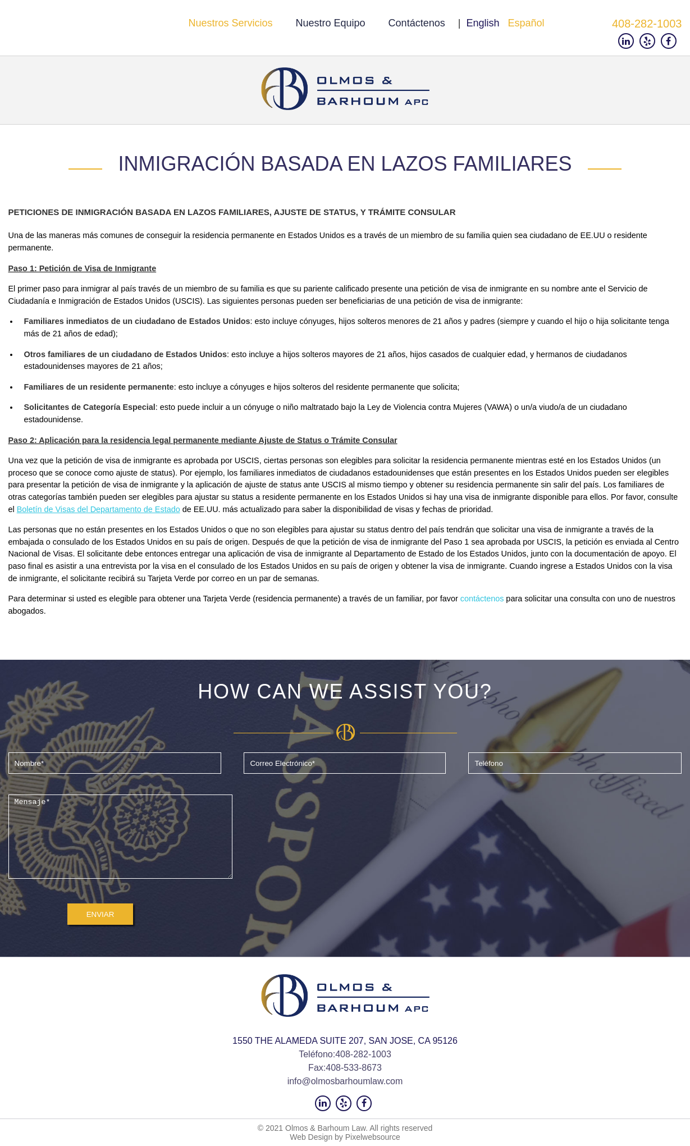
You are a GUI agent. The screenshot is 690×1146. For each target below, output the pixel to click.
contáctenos (482, 598)
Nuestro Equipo (330, 23)
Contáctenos (417, 23)
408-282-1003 (647, 23)
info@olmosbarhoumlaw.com (345, 1081)
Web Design (311, 1137)
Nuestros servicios (230, 23)
